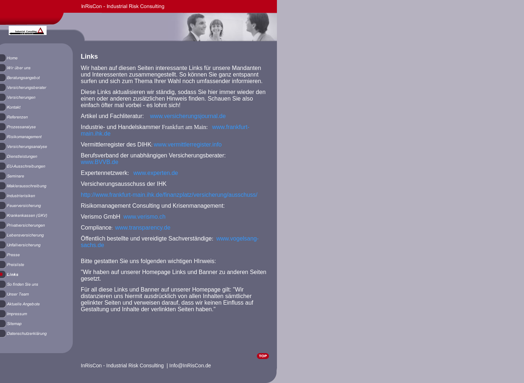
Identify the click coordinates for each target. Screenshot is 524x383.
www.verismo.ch (144, 217)
